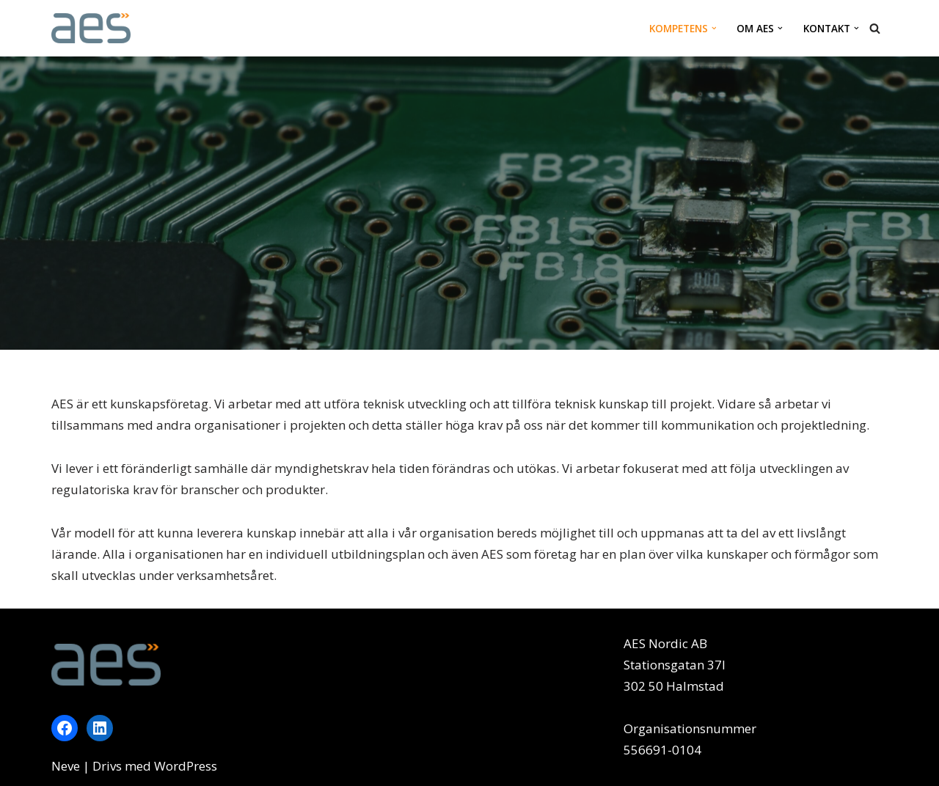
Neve (65, 765)
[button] (714, 28)
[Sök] (874, 28)
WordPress (185, 765)
